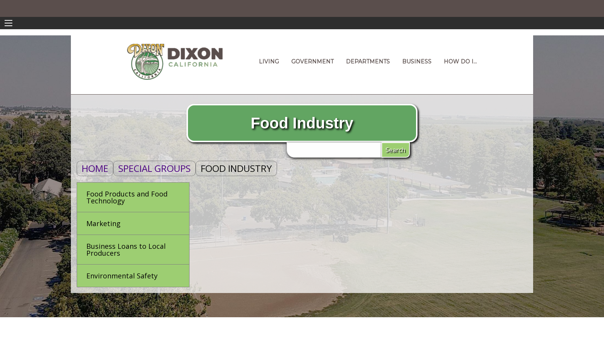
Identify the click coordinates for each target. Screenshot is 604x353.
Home (95, 168)
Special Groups (154, 168)
